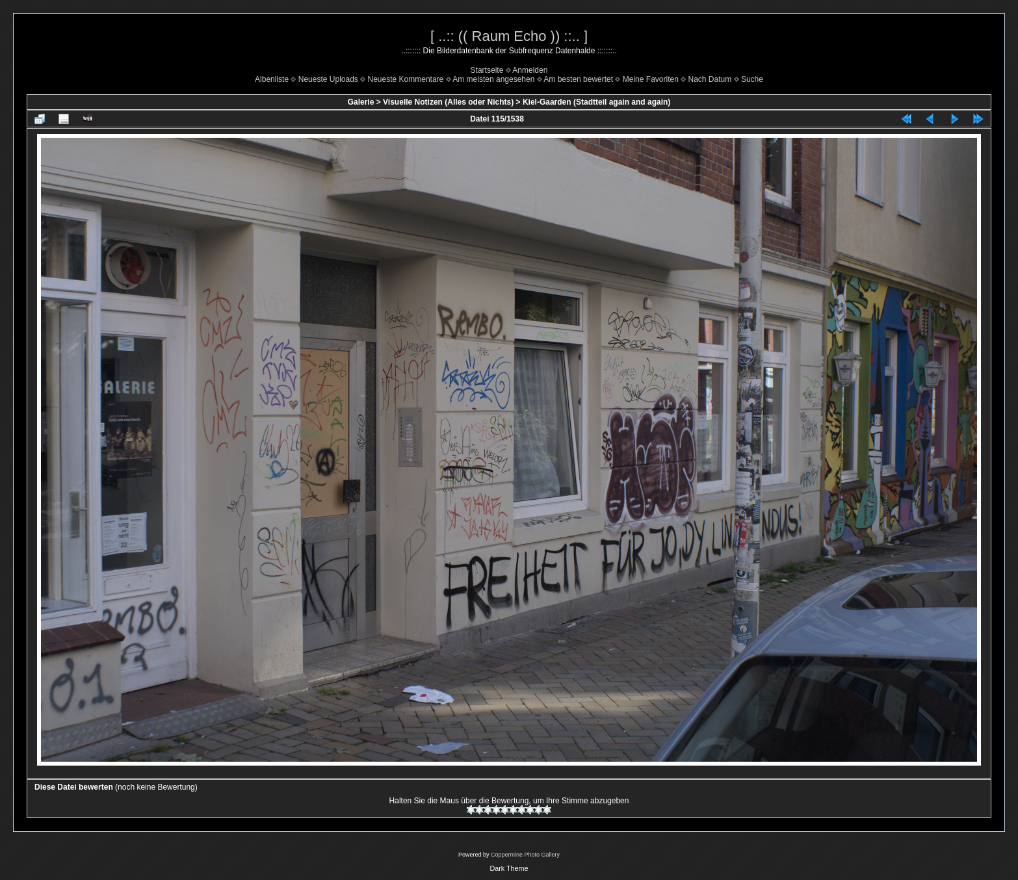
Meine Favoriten (651, 79)
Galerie (361, 102)
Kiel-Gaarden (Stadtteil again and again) (596, 102)
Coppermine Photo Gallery (525, 854)
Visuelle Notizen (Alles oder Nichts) (448, 102)
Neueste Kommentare (406, 79)
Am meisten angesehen (493, 79)
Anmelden (529, 70)
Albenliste (272, 79)
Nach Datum (710, 79)
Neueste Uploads (328, 79)
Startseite (487, 70)
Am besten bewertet (578, 79)
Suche (752, 79)
